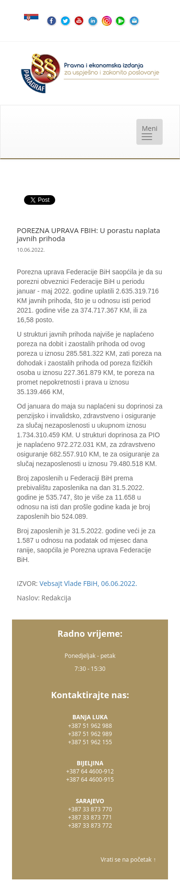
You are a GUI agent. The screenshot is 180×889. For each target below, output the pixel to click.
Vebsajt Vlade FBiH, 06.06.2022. (88, 583)
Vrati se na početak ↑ (128, 859)
